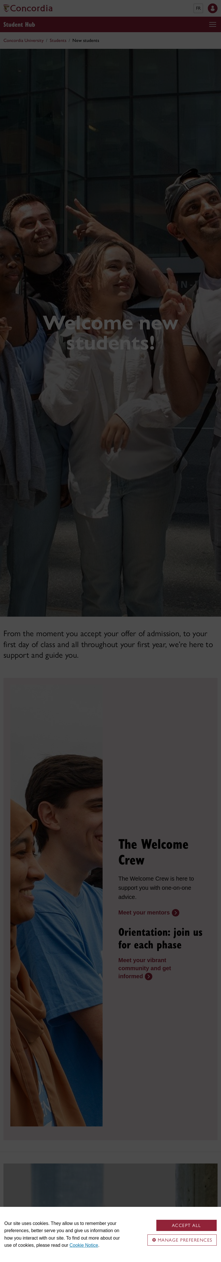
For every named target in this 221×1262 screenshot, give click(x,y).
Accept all (186, 1225)
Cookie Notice (84, 1245)
